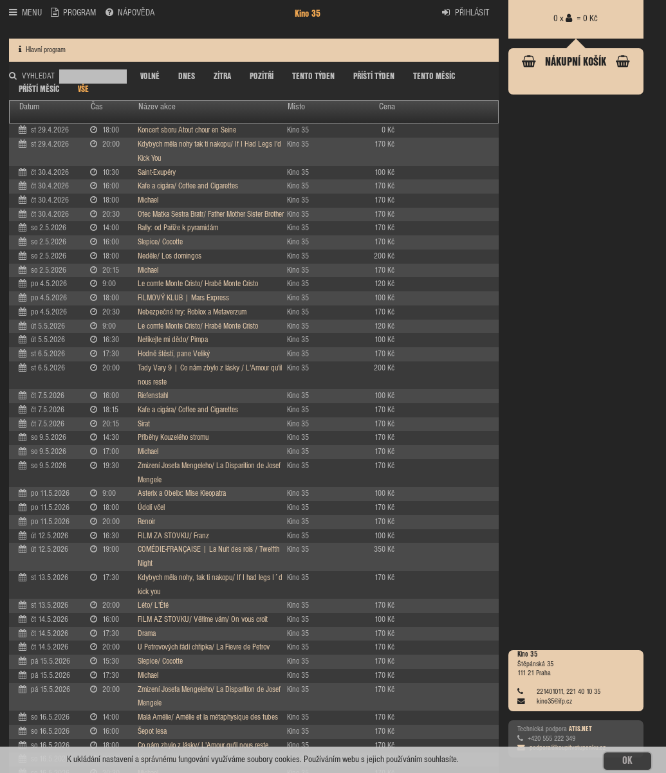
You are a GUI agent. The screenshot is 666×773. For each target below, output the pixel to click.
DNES (186, 76)
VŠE (83, 89)
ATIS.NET (580, 729)
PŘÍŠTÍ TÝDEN (373, 76)
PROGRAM (73, 12)
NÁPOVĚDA (130, 12)
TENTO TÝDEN (313, 76)
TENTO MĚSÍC (434, 76)
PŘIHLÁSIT (465, 12)
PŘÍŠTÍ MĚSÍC (39, 89)
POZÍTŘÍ (261, 76)
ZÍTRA (222, 76)
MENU (25, 12)
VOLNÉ (150, 76)
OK (627, 760)
